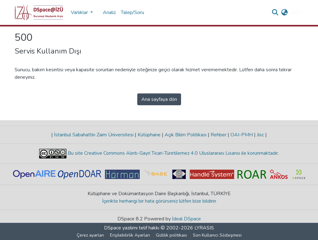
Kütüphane (149, 134)
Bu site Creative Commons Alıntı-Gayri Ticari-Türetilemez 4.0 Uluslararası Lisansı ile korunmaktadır (172, 153)
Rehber (218, 134)
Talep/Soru (132, 12)
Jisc (260, 134)
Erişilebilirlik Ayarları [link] (130, 235)
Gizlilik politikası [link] (171, 235)
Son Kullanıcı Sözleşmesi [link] (217, 235)
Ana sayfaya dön (159, 99)
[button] (39, 12)
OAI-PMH (241, 134)
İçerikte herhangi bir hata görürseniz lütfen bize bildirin (159, 201)
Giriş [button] (295, 12)
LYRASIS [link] (204, 227)
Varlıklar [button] (80, 12)
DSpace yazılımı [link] (121, 227)
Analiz (109, 12)
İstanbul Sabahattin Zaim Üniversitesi (94, 134)
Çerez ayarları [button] (90, 235)
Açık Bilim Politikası (185, 134)
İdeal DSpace (186, 218)
